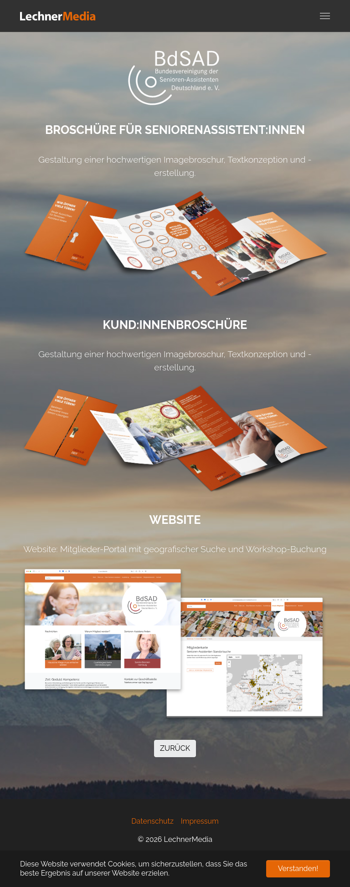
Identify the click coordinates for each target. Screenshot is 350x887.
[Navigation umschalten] (325, 16)
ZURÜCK (175, 748)
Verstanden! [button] (298, 868)
